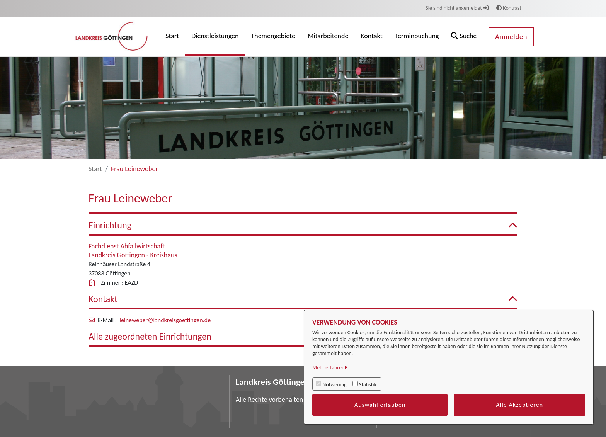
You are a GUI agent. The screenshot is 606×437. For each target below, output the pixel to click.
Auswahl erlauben (380, 404)
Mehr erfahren (328, 367)
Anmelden (511, 36)
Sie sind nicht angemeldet (457, 8)
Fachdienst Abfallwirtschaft (127, 246)
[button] (464, 36)
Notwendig (334, 384)
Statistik (367, 384)
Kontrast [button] (508, 8)
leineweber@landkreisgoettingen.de (165, 320)
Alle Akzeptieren (519, 404)
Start (95, 169)
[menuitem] (172, 36)
